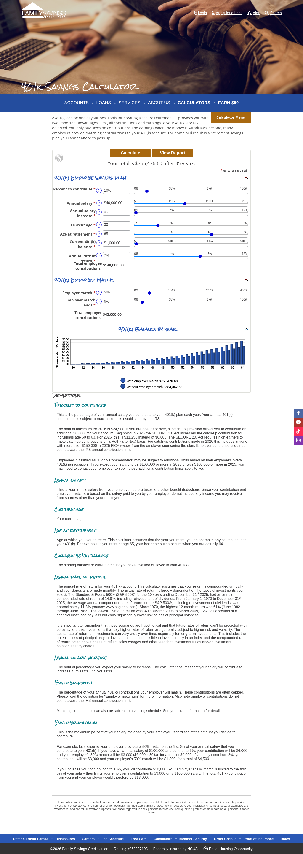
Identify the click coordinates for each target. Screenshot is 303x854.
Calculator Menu (230, 117)
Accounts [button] (76, 102)
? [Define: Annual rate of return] (99, 255)
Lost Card (139, 839)
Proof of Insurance (259, 839)
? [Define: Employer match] (99, 292)
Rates (285, 839)
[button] (200, 13)
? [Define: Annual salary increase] (99, 212)
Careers (88, 839)
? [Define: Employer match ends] (99, 301)
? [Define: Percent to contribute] (99, 190)
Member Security (193, 839)
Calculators (194, 102)
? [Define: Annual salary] (99, 203)
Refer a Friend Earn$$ (30, 839)
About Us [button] (159, 102)
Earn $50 (229, 106)
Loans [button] (103, 102)
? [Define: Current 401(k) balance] (99, 243)
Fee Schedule (113, 839)
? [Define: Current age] (99, 224)
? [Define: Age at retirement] (99, 234)
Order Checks (225, 839)
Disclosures (65, 839)
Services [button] (130, 102)
